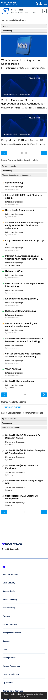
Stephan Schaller (13, 265)
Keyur (9, 460)
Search (37, 4)
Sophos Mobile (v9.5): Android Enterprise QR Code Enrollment (25, 452)
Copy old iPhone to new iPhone (20, 240)
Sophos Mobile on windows (18, 381)
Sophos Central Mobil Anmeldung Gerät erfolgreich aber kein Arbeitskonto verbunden (24, 225)
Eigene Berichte (13, 182)
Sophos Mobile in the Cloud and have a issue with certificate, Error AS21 (24, 340)
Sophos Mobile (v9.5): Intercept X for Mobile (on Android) (22, 436)
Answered (3, 256)
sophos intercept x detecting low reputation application (21, 325)
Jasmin (10, 490)
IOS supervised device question (20, 298)
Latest (14, 186)
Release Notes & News (19, 13)
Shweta (10, 445)
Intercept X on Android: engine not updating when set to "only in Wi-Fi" (22, 257)
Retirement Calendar (12, 407)
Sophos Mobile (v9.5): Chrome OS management (21, 497)
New (44, 11)
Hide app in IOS (12, 271)
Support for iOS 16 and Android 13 (22, 140)
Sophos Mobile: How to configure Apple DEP (24, 482)
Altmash (10, 388)
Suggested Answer (3, 183)
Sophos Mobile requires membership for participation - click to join (24, 695)
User (40, 4)
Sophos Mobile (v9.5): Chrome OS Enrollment (21, 467)
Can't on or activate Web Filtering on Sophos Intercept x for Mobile (23, 355)
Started (14, 442)
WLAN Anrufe (12, 369)
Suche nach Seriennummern (19, 311)
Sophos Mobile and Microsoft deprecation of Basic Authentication (23, 101)
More (34, 13)
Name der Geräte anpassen (18, 210)
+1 (44, 241)
